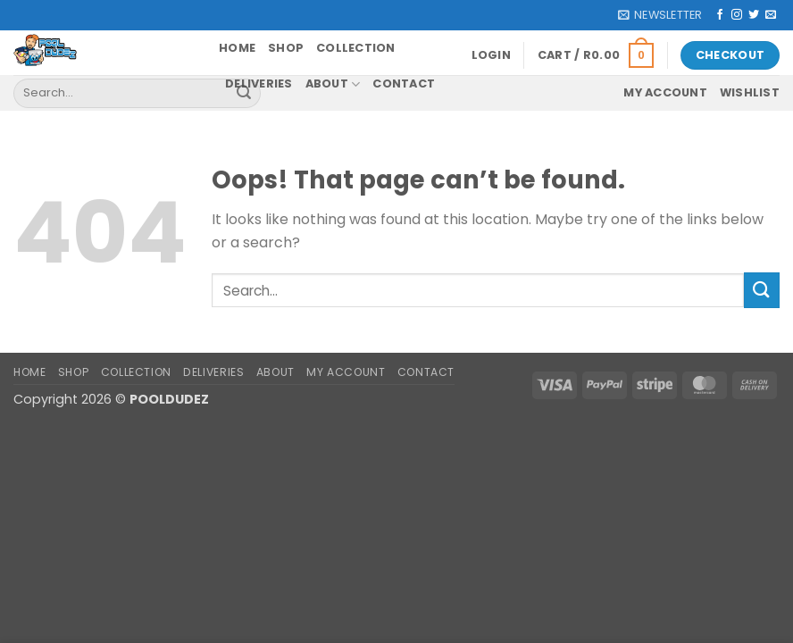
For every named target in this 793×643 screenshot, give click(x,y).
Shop (286, 47)
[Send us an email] (770, 15)
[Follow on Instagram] (736, 15)
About (333, 84)
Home (237, 47)
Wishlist (750, 92)
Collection (356, 47)
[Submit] (762, 289)
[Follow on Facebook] (719, 15)
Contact (403, 83)
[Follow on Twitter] (753, 15)
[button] (660, 15)
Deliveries (259, 83)
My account (665, 92)
